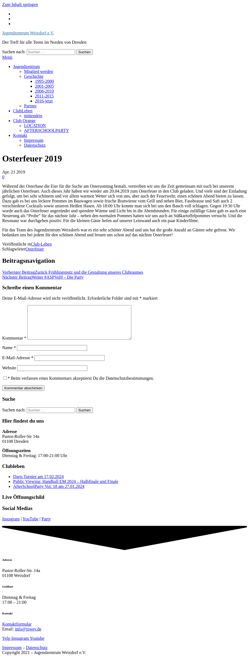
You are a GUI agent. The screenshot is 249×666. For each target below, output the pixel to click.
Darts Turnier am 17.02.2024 (38, 483)
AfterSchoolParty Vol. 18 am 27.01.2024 (48, 493)
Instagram (11, 525)
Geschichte (33, 76)
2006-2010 (44, 91)
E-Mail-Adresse (17, 364)
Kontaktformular (17, 630)
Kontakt (20, 135)
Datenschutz (35, 145)
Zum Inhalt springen (20, 4)
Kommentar (14, 344)
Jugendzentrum (26, 66)
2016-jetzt (44, 101)
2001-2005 (44, 86)
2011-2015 (44, 96)
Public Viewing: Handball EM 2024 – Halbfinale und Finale (65, 488)
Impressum (33, 140)
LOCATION (35, 125)
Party (46, 525)
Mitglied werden (38, 71)
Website (9, 374)
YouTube (30, 525)
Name (9, 354)
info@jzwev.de (28, 635)
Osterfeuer (34, 249)
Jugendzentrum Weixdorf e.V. (28, 33)
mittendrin (33, 115)
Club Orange (24, 120)
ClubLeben (22, 110)
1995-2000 (44, 81)
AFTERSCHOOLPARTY (46, 130)
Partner (30, 106)
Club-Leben (41, 244)
